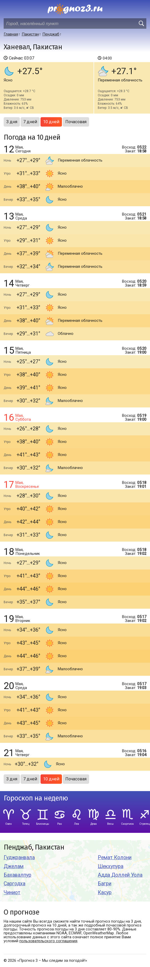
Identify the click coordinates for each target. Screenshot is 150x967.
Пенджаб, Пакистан (34, 847)
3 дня (11, 121)
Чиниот (12, 892)
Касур (105, 892)
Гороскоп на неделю (36, 798)
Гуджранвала (19, 858)
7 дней (30, 121)
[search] (141, 23)
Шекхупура (110, 866)
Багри (104, 884)
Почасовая (75, 121)
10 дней (51, 121)
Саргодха (14, 884)
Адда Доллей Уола (120, 875)
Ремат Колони (114, 858)
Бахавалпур (17, 875)
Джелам (14, 866)
